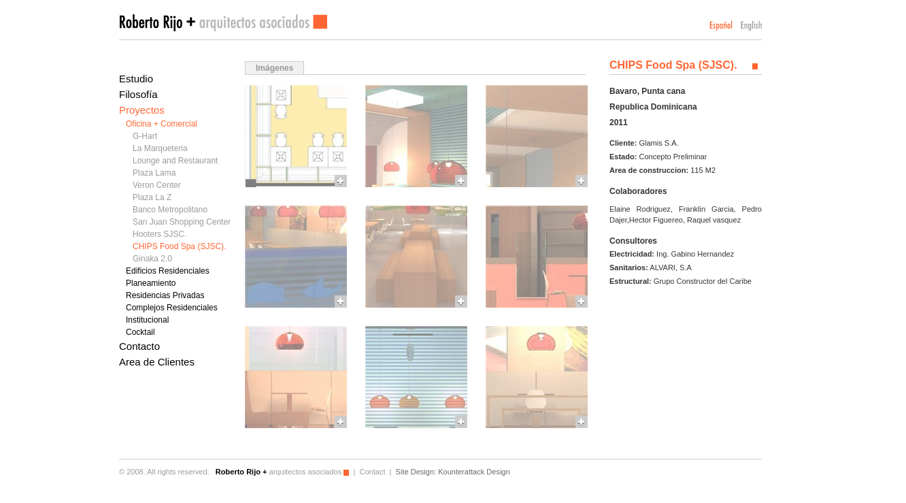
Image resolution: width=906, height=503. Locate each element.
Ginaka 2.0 (152, 258)
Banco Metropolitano (170, 209)
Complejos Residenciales (172, 307)
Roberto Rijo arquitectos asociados (223, 22)
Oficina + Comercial (161, 124)
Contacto (139, 346)
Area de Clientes (157, 362)
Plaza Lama (154, 173)
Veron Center (157, 185)
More (296, 136)
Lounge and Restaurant (175, 160)
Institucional (147, 320)
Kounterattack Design (473, 472)
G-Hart (145, 136)
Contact (372, 472)
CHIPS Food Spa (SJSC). (179, 246)
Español (721, 25)
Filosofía (138, 94)
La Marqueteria (160, 148)
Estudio (136, 78)
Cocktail (140, 332)
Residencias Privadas (165, 295)
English (751, 25)
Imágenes (274, 68)
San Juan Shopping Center (182, 222)
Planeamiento (150, 283)
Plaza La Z (152, 197)
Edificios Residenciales (167, 271)
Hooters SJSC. (159, 234)
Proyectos (142, 110)
